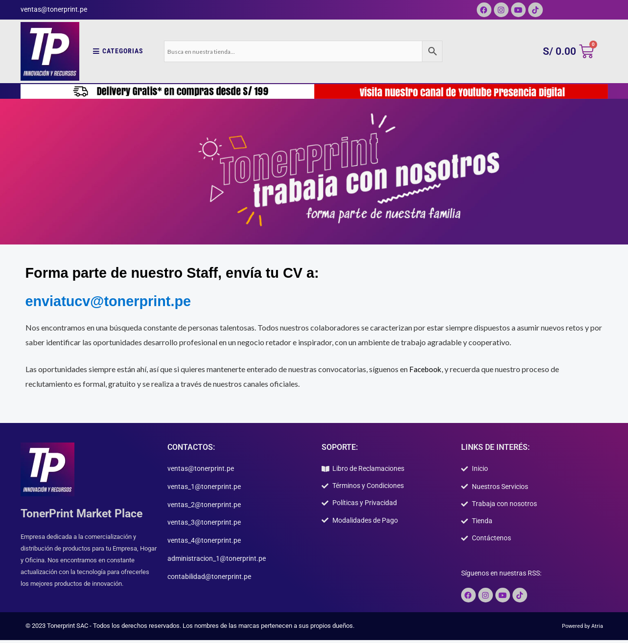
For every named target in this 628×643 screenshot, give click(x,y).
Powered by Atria (580, 628)
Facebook (426, 369)
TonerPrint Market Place (85, 513)
